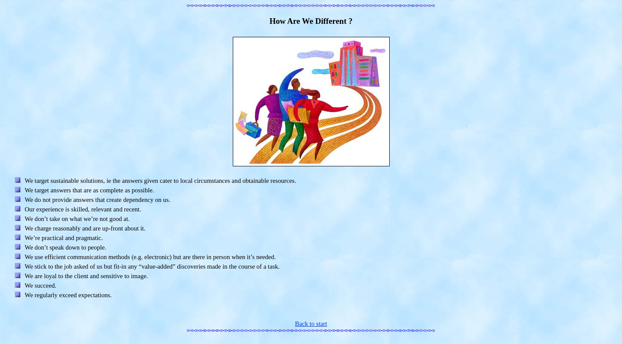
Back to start (311, 323)
